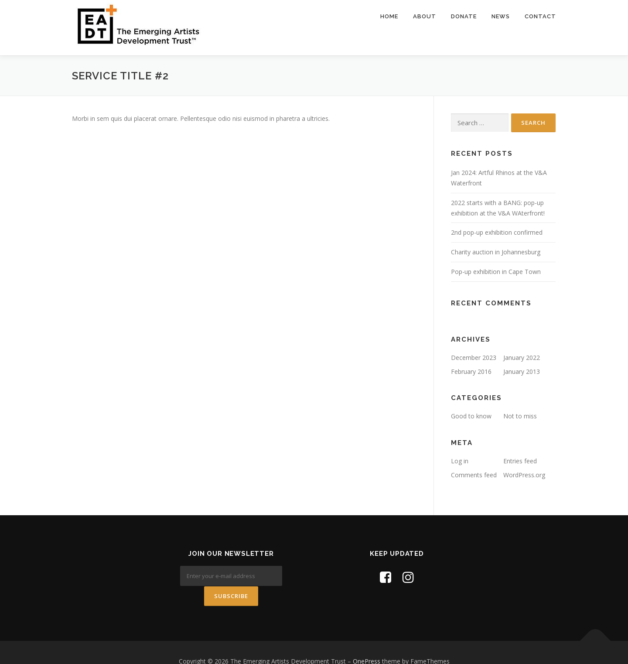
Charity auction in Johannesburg (495, 252)
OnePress (366, 643)
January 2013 (521, 371)
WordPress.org (524, 475)
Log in (459, 461)
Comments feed (474, 475)
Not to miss (520, 416)
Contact (540, 16)
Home (389, 16)
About (424, 16)
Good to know (471, 416)
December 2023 (473, 357)
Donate (464, 16)
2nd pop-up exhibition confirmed (497, 232)
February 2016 (471, 371)
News (500, 16)
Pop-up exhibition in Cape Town (496, 271)
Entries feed (520, 461)
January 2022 (521, 357)
